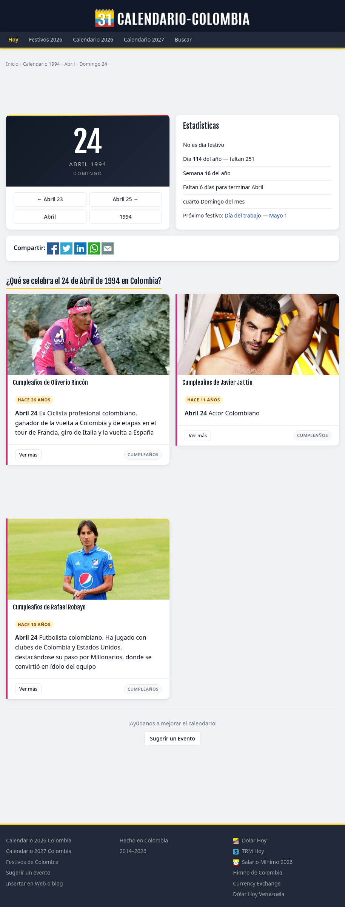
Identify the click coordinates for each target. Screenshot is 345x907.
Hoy (13, 39)
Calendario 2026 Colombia (38, 840)
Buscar (183, 39)
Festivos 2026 (46, 39)
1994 (126, 216)
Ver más (28, 455)
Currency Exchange (256, 883)
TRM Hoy (248, 851)
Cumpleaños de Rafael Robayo (49, 607)
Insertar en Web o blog (34, 883)
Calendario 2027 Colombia (38, 851)
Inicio (12, 63)
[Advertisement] (172, 94)
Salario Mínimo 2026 (263, 861)
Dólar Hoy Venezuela (258, 894)
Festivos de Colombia (32, 861)
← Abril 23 (50, 199)
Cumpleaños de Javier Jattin (217, 382)
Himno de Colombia (257, 872)
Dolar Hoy (249, 840)
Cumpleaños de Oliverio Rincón (50, 382)
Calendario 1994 (41, 63)
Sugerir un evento (28, 872)
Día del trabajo (243, 215)
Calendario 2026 (93, 39)
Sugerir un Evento (172, 738)
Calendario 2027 (144, 39)
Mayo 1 (278, 215)
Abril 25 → (125, 199)
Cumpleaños (143, 454)
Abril (69, 63)
